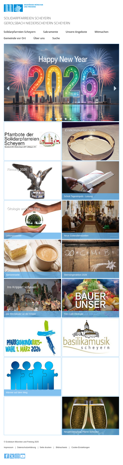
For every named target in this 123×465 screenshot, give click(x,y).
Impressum (8, 447)
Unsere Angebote (76, 31)
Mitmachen (101, 31)
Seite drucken (45, 447)
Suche (56, 38)
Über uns (39, 38)
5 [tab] (71, 119)
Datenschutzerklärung (26, 447)
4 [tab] (66, 119)
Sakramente (50, 31)
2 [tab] (56, 119)
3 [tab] (61, 119)
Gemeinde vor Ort (15, 38)
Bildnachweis (61, 447)
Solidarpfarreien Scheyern (20, 31)
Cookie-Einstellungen (80, 447)
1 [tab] (51, 119)
